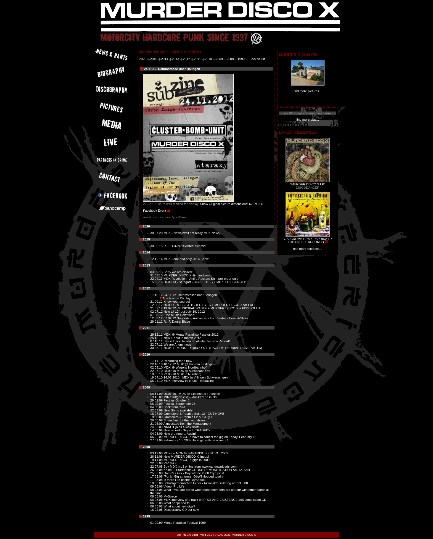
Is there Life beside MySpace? (184, 479)
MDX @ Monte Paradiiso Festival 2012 (190, 334)
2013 (175, 59)
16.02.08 (156, 509)
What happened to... (177, 503)
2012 (186, 59)
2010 (208, 59)
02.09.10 (156, 367)
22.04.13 (156, 278)
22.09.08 (156, 463)
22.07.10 (156, 370)
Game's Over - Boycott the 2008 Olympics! (193, 473)
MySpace (170, 496)
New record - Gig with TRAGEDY (186, 430)
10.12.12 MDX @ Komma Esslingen (189, 364)
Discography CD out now (181, 509)
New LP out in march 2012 (182, 338)
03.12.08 (156, 453)
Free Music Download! (179, 315)
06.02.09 (156, 437)
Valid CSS (206, 534)
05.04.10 (156, 380)
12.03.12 (156, 318)
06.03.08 (156, 499)
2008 (230, 59)
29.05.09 (156, 420)
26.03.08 (156, 469)
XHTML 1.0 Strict (187, 534)
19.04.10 (156, 377)
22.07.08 (156, 466)
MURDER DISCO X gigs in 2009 (186, 460)
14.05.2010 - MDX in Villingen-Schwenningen (195, 377)
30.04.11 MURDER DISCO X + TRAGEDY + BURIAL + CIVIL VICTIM (212, 347)
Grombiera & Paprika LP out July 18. (189, 417)
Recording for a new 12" (180, 360)
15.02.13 (156, 282)
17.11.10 (156, 360)
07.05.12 (156, 315)
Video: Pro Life (173, 486)
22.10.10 (156, 364)
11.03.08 (156, 479)
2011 (197, 59)
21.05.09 (156, 423)
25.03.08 (156, 473)
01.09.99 (156, 522)
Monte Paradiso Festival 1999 (184, 522)
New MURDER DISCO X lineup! (186, 456)
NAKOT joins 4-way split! (181, 427)
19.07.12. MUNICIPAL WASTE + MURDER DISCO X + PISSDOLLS (211, 308)
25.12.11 (156, 338)
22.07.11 (156, 344)
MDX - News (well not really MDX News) (192, 233)
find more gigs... (307, 119)
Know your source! (176, 301)
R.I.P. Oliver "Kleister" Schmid (184, 246)
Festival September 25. (179, 403)
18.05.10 (156, 374)
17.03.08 (156, 476)
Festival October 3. (176, 400)
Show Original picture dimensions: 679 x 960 (231, 204)
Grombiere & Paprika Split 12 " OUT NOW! (193, 413)
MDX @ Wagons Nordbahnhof (185, 367)
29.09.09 (156, 400)
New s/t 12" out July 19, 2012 (184, 311)
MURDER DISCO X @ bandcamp (187, 275)
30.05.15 (156, 246)
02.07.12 (156, 311)
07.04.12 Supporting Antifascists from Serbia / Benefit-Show (205, 318)
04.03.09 (156, 433)
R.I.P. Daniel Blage (176, 321)
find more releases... (307, 248)
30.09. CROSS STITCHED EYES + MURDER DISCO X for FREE (210, 305)
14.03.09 (156, 430)
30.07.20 (156, 233)
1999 (241, 59)
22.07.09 (156, 410)
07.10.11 (156, 341)
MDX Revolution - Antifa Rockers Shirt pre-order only (200, 278)
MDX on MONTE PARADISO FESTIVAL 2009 (195, 453)
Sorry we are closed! (177, 272)
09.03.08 (156, 486)
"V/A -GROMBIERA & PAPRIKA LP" (307, 238)
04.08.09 (156, 407)
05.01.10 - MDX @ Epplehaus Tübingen (191, 393)
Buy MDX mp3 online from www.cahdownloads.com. (200, 466)
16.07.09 (156, 413)
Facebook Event (154, 210)
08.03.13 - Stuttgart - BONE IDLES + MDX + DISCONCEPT (205, 282)
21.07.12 (156, 308)
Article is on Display (177, 298)
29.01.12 (156, 321)
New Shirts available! (178, 410)
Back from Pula (174, 407)
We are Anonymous (177, 344)
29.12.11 (156, 334)
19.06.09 (156, 417)
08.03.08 (156, 489)
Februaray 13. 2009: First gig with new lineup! (195, 440)
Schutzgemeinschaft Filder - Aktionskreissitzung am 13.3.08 (205, 483)
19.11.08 (156, 460)
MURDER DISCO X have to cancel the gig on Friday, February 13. (210, 437)
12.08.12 (156, 305)
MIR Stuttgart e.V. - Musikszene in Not (190, 397)
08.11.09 (156, 393)
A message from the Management (187, 423)
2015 (153, 59)
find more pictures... (307, 91)
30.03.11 (156, 347)
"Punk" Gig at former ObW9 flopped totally (193, 476)
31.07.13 (156, 275)
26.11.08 (156, 456)
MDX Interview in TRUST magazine (188, 380)
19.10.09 (156, 397)
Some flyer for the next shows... (185, 420)
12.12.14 (156, 259)
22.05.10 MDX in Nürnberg (182, 374)
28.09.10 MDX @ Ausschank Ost (186, 370)
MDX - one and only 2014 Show (185, 259)
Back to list (257, 59)
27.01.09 (156, 440)
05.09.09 (156, 403)
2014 (164, 59)
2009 (219, 59)
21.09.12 (156, 301)
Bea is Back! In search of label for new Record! (196, 341)
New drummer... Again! (179, 433)
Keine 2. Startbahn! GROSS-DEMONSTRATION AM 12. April (206, 469)
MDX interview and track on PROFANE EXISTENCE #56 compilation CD (214, 499)
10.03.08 (156, 483)
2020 (142, 59)
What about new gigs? (179, 506)
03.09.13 (156, 272)
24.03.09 (156, 427)
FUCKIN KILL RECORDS (306, 242)
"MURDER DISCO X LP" (307, 184)
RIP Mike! (170, 463)
